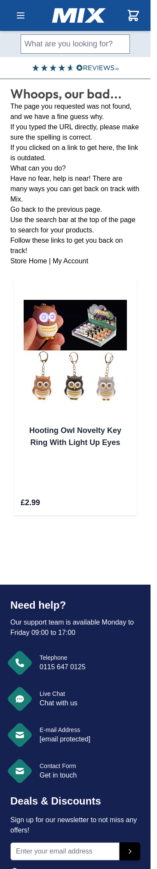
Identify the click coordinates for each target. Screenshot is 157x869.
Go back (23, 209)
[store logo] (79, 15)
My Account (70, 261)
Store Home (28, 261)
